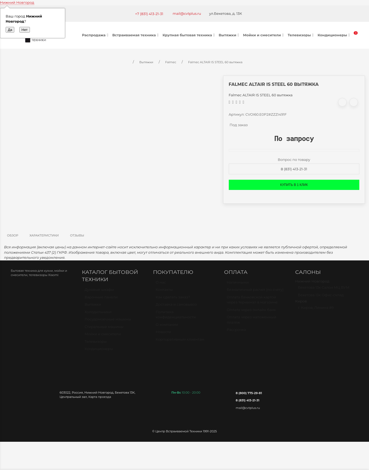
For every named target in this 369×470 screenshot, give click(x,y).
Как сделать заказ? (173, 299)
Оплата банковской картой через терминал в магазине (252, 302)
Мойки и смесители (264, 35)
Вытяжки (229, 35)
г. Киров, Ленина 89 (316, 310)
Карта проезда (99, 397)
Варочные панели (101, 299)
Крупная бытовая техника (189, 35)
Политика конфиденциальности (176, 317)
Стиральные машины (104, 329)
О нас (161, 284)
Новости (163, 334)
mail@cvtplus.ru (187, 13)
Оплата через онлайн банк (251, 312)
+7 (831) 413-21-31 (149, 14)
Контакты (164, 292)
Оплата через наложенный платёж (251, 322)
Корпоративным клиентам (180, 342)
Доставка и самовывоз (176, 307)
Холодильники (98, 314)
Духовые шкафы (99, 292)
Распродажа (96, 35)
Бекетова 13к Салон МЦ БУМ (323, 290)
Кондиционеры (334, 35)
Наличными (238, 284)
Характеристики (44, 235)
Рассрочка (236, 332)
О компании (167, 327)
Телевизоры (301, 35)
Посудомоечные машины (108, 321)
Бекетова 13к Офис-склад (321, 297)
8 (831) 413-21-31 (294, 169)
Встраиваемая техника (136, 35)
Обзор (12, 235)
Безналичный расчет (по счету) (255, 292)
